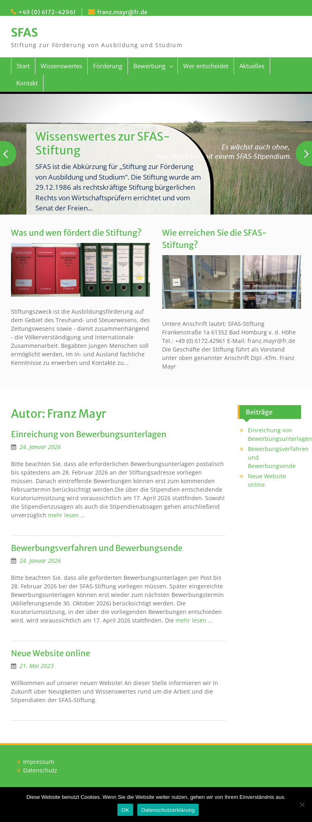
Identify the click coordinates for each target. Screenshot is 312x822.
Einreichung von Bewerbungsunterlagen (89, 434)
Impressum (38, 762)
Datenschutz (40, 770)
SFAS (24, 32)
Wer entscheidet (205, 66)
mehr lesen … (66, 515)
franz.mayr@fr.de (122, 12)
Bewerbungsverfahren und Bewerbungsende (96, 548)
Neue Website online (50, 653)
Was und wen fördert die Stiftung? (76, 233)
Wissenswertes (61, 66)
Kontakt (27, 83)
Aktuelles (251, 66)
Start (23, 66)
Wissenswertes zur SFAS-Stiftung (102, 143)
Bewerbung (149, 66)
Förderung (107, 66)
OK (125, 810)
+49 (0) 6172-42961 (47, 12)
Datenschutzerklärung (168, 810)
